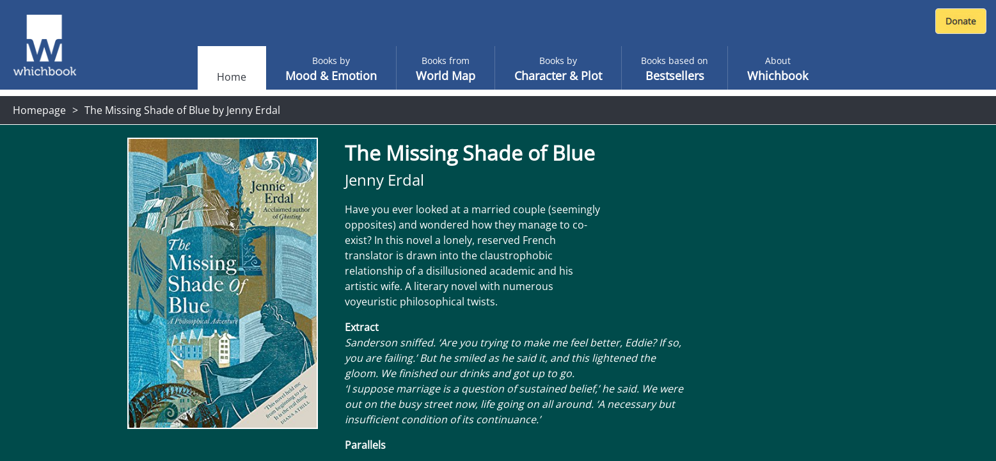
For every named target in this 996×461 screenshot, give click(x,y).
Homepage (39, 110)
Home (231, 77)
